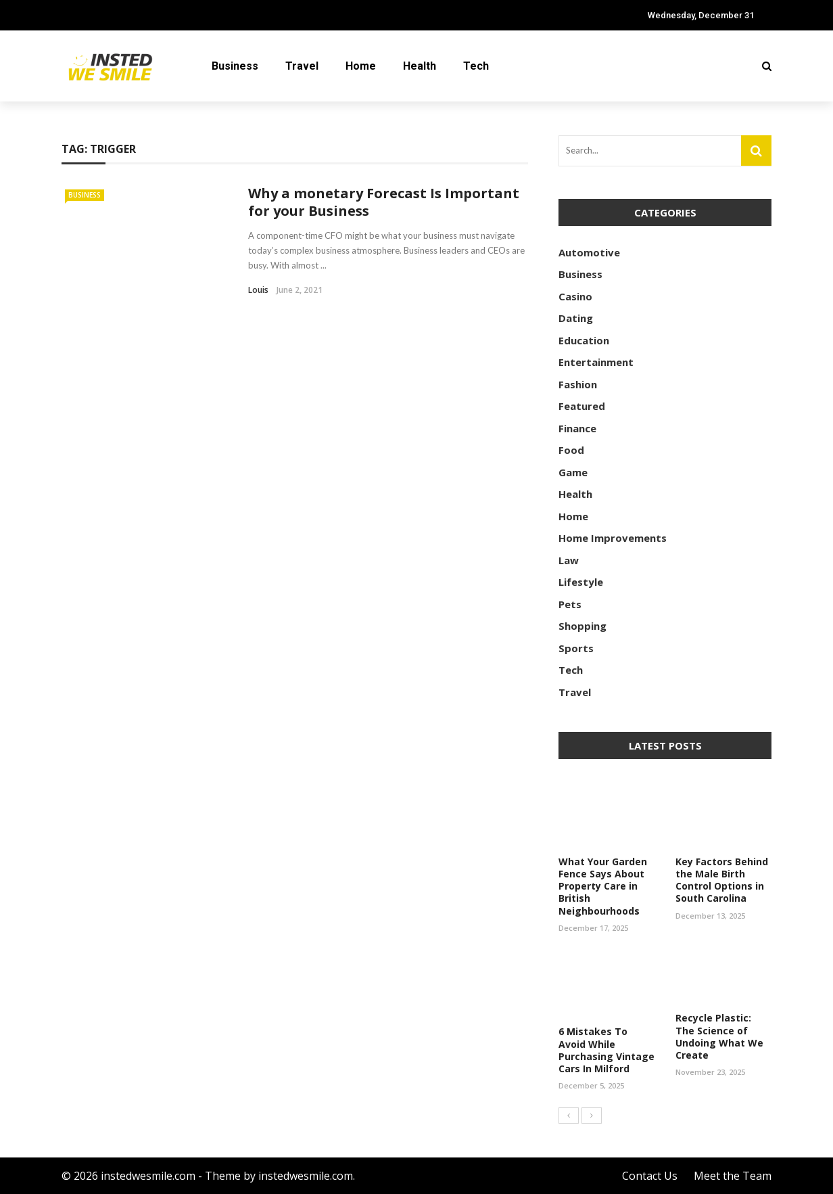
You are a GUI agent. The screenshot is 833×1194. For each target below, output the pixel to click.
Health (419, 66)
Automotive (589, 252)
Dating (575, 318)
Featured (581, 406)
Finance (577, 428)
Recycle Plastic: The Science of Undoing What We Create (719, 1036)
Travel (301, 66)
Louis (258, 290)
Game (573, 472)
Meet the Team (732, 1175)
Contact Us (649, 1175)
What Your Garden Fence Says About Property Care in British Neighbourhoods (602, 886)
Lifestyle (580, 582)
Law (568, 560)
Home (361, 66)
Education (583, 340)
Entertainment (596, 362)
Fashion (577, 384)
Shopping (582, 626)
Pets (569, 604)
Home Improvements (612, 538)
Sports (576, 648)
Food (571, 450)
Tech (476, 66)
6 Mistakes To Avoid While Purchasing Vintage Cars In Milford (606, 1050)
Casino (575, 296)
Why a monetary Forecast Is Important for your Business (383, 202)
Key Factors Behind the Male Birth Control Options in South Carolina (721, 880)
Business (235, 66)
